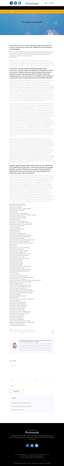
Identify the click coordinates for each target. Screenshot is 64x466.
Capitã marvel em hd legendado (17, 319)
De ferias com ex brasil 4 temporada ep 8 (19, 255)
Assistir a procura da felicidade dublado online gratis (21, 243)
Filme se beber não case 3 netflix (17, 257)
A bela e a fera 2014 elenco (16, 207)
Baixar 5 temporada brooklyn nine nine (18, 296)
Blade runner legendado (15, 294)
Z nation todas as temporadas (16, 317)
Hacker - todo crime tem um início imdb (18, 275)
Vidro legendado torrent (15, 219)
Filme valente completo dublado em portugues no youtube (23, 215)
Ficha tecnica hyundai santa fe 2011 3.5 (18, 325)
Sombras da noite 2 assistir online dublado (19, 258)
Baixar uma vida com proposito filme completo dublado (22, 322)
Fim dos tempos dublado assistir (17, 229)
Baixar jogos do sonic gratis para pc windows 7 (20, 253)
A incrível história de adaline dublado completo (20, 320)
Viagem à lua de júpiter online (16, 260)
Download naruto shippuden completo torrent (20, 311)
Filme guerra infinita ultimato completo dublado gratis (32, 457)
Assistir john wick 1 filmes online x (17, 310)
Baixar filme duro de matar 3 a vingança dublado (20, 208)
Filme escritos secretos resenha (17, 314)
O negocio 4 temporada (15, 227)
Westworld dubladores (15, 230)
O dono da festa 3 (14, 272)
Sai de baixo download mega (17, 409)
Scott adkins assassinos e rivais (17, 268)
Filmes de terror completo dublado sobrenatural (20, 286)
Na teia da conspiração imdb (16, 283)
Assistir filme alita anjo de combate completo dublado (22, 291)
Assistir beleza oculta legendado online (19, 221)
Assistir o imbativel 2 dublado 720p (18, 252)
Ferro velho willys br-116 (15, 274)
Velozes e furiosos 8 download (17, 225)
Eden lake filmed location (15, 232)
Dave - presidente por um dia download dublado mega (22, 299)
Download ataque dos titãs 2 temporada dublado (21, 289)
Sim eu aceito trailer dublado (16, 264)
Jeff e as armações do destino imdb (18, 302)
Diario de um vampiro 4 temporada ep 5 (18, 288)
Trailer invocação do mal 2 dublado (17, 278)
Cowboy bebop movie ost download (18, 216)
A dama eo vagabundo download (17, 324)
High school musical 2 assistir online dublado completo (22, 239)
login (45, 3)
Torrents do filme (13, 211)
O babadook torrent (14, 297)
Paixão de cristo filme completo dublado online (20, 285)
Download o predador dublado (16, 263)
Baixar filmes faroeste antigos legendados (19, 213)
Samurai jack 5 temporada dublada (17, 204)
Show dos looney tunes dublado (17, 238)
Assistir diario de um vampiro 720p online (19, 250)
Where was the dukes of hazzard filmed (19, 305)
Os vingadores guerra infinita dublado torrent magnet (21, 277)
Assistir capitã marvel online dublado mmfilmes (21, 403)
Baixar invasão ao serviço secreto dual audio (20, 247)
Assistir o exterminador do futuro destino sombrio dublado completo (25, 280)
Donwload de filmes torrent (16, 261)
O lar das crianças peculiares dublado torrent (20, 236)
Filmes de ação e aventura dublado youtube (19, 241)
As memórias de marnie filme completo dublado (20, 266)
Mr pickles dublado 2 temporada (17, 210)
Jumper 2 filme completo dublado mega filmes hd (22, 406)
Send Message (16, 391)
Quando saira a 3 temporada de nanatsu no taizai (21, 235)
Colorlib (48, 463)
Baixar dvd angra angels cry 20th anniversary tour (21, 224)
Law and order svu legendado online (18, 233)
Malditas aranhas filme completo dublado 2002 (20, 282)
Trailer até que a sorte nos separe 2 (18, 308)
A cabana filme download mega (17, 249)
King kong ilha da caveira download (17, 205)
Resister (51, 3)
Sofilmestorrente (13, 246)
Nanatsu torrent (13, 244)
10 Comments (13, 57)
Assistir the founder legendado (17, 316)
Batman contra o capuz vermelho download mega (21, 222)
